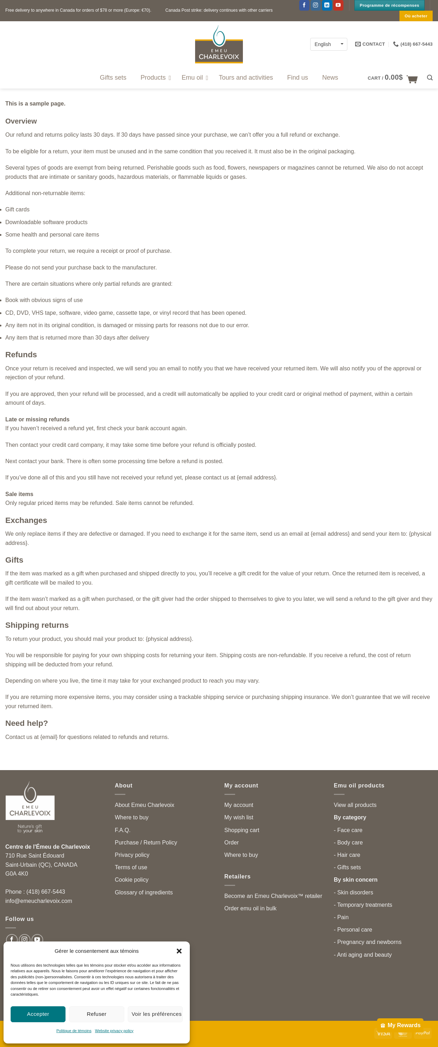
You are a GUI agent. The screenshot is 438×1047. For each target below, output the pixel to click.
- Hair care (347, 855)
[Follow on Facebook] (304, 5)
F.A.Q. (122, 830)
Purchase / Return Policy (146, 843)
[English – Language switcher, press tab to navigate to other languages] (328, 44)
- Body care (348, 843)
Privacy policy (132, 855)
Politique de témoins (73, 1031)
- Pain (341, 917)
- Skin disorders (353, 892)
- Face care (348, 830)
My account (239, 805)
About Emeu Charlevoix (144, 805)
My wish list (239, 817)
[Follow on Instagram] (316, 5)
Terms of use (131, 867)
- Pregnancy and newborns (368, 942)
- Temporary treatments (363, 905)
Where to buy (131, 817)
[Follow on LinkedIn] (327, 5)
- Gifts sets (347, 867)
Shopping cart (242, 830)
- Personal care (353, 930)
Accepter (38, 1014)
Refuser (97, 1014)
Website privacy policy (114, 1031)
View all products (355, 805)
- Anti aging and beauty (363, 955)
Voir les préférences (157, 1014)
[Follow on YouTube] (338, 5)
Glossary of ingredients (144, 892)
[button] (179, 951)
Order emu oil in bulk (250, 908)
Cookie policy (131, 880)
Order (231, 843)
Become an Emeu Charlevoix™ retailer (273, 896)
